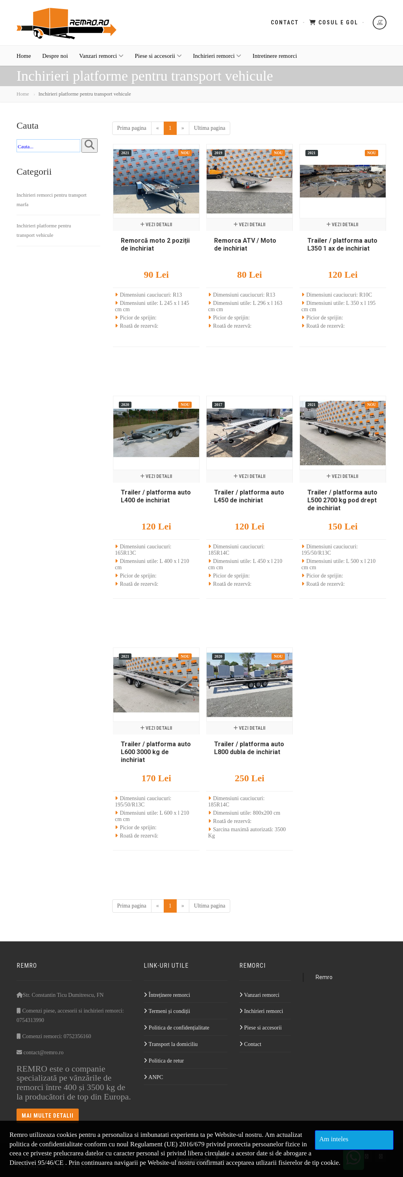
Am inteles (333, 1139)
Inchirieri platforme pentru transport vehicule (44, 230)
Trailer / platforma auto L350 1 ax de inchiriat (342, 244)
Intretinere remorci (275, 56)
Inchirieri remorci (217, 56)
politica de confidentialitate (46, 1144)
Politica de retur (164, 1061)
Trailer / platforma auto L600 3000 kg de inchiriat (156, 752)
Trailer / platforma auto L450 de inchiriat (249, 496)
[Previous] (157, 128)
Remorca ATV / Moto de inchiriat (245, 244)
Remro (324, 977)
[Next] (182, 128)
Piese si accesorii (158, 56)
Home (24, 56)
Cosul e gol (333, 22)
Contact (285, 22)
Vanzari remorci (101, 56)
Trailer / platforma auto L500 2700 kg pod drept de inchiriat (342, 500)
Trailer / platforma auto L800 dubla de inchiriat (249, 748)
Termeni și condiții (167, 1011)
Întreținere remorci (167, 995)
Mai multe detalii (48, 1115)
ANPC (153, 1077)
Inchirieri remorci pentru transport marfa (52, 199)
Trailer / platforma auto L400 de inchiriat (156, 496)
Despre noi (55, 56)
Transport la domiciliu (171, 1044)
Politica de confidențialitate (176, 1028)
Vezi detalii (156, 224)
